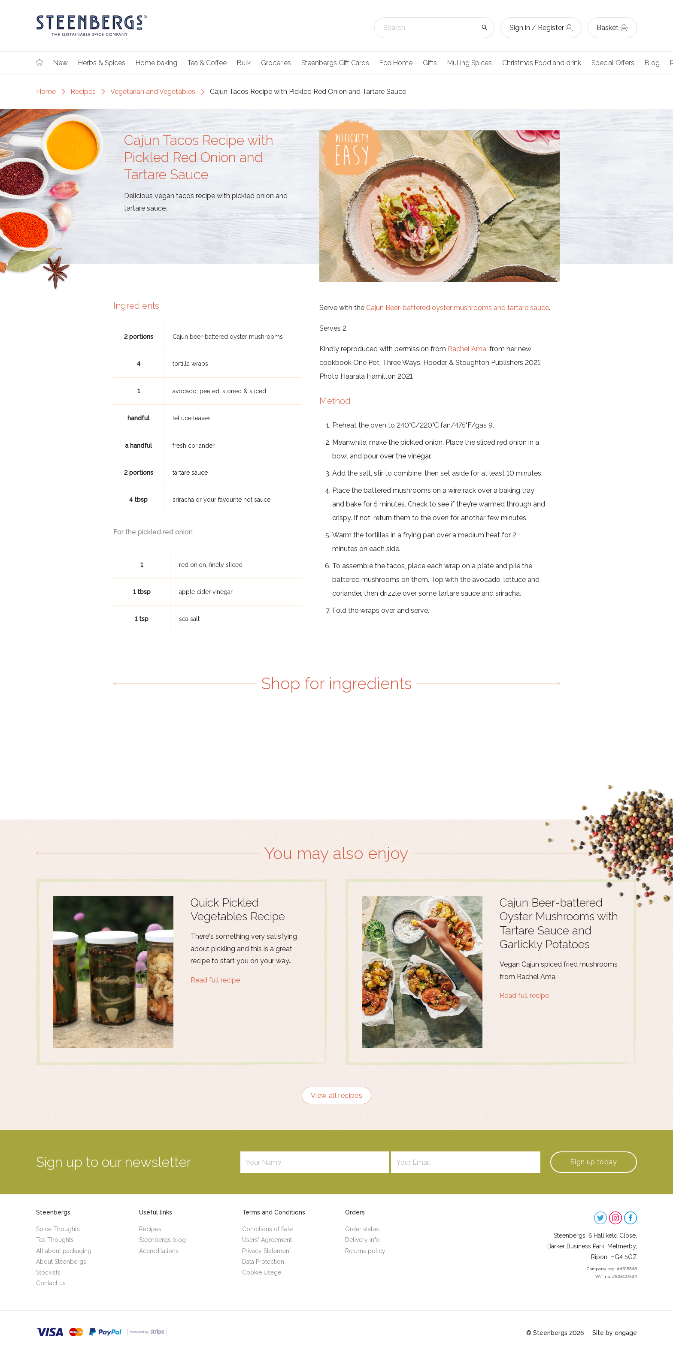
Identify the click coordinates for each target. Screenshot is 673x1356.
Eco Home (395, 63)
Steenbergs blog (162, 1239)
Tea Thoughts (55, 1239)
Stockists (48, 1272)
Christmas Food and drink (541, 63)
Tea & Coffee (207, 63)
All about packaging (63, 1251)
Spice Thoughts (58, 1229)
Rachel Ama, (468, 349)
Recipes (83, 91)
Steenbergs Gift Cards (335, 63)
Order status (362, 1229)
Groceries (276, 63)
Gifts (430, 63)
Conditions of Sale (267, 1229)
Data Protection (263, 1261)
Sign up (593, 1162)
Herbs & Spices (101, 63)
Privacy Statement (266, 1251)
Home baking (156, 63)
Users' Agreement (267, 1239)
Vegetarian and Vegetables (152, 91)
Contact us (51, 1283)
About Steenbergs (61, 1261)
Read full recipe (215, 980)
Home (46, 91)
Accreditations (159, 1251)
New (60, 63)
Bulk (244, 63)
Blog (652, 63)
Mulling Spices (469, 63)
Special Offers (612, 63)
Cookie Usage (261, 1272)
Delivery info (362, 1239)
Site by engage (614, 1332)
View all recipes (336, 1095)
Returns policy (365, 1251)
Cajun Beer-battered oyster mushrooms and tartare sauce (457, 308)
